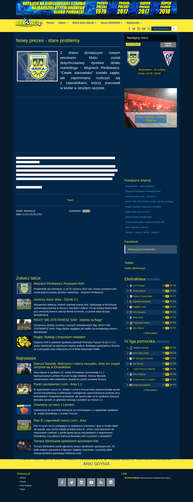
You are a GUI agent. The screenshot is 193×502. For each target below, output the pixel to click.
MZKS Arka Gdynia (84, 22)
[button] (174, 29)
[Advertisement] (68, 125)
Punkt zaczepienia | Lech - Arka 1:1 (58, 384)
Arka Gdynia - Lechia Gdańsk (150, 118)
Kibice (63, 22)
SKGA (23, 478)
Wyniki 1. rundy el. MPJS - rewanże (142, 232)
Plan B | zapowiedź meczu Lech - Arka (60, 420)
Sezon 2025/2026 (111, 22)
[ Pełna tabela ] (150, 333)
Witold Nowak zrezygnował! (138, 217)
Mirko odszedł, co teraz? (137, 227)
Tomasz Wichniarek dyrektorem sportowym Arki (66, 441)
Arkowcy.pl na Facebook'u (142, 249)
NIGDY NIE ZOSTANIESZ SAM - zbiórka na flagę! (68, 320)
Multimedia (134, 22)
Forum (50, 22)
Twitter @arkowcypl (134, 268)
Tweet (70, 200)
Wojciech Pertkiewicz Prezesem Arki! (59, 283)
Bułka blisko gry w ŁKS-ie (137, 212)
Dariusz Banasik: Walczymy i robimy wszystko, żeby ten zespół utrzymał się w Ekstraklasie (77, 365)
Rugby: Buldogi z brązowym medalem (59, 337)
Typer (22, 489)
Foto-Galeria (25, 485)
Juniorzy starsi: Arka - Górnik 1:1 (56, 299)
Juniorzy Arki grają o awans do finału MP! (145, 222)
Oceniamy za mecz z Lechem (54, 404)
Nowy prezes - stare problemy (139, 186)
